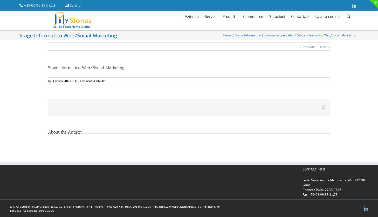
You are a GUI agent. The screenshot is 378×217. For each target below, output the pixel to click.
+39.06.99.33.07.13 (39, 5)
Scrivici (75, 5)
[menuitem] (195, 15)
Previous (309, 47)
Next (323, 47)
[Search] (348, 15)
